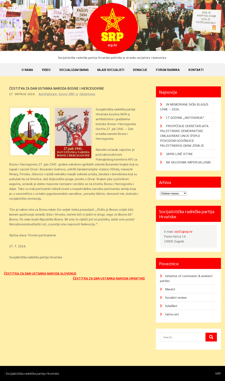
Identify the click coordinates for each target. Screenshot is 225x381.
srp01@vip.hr (183, 231)
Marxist (170, 289)
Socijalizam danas (74, 70)
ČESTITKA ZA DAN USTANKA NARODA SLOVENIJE (40, 273)
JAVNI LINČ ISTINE (179, 154)
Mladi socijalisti (110, 70)
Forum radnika (168, 70)
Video (46, 70)
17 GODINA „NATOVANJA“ (185, 117)
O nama (27, 70)
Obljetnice (87, 94)
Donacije (140, 70)
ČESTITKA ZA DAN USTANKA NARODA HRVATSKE (109, 278)
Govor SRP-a (68, 94)
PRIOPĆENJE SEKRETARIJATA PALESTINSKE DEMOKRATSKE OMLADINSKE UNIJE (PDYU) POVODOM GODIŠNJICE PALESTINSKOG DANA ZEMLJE (184, 136)
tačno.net (172, 314)
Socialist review (176, 297)
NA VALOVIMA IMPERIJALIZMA (188, 162)
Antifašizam (48, 94)
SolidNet (171, 306)
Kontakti (195, 70)
